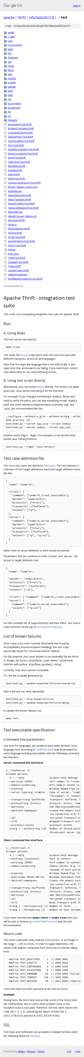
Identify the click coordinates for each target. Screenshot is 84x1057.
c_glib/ (11, 36)
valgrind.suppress (18, 274)
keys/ (11, 70)
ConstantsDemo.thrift (20, 132)
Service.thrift (15, 233)
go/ (10, 61)
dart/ (10, 49)
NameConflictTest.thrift (21, 203)
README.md (15, 212)
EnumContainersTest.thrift (23, 153)
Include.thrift (15, 170)
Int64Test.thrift (16, 178)
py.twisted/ (14, 107)
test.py (12, 249)
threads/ (12, 120)
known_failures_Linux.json (22, 187)
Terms (40, 1051)
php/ (10, 95)
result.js (12, 224)
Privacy (31, 1051)
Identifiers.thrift (16, 166)
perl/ (10, 91)
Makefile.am (15, 191)
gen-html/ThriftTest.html (43, 921)
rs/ (9, 116)
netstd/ (12, 78)
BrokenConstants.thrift (21, 128)
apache (9, 17)
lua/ (10, 74)
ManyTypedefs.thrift (19, 199)
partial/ (12, 86)
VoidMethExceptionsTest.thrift (25, 278)
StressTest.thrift (17, 245)
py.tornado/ (14, 103)
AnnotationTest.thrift (20, 124)
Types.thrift (14, 266)
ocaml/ (12, 82)
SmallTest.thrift (16, 237)
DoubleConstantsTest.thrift (23, 149)
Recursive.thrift (16, 220)
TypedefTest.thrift (18, 262)
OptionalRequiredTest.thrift (23, 208)
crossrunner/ (15, 45)
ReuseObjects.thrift (19, 228)
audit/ (11, 32)
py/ (9, 99)
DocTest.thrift (16, 145)
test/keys (35, 1036)
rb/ (9, 111)
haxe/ (11, 66)
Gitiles (21, 1051)
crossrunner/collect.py (49, 627)
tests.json (13, 253)
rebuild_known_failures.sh (22, 216)
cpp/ (10, 41)
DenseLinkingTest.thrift (21, 141)
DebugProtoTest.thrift (20, 136)
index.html (14, 174)
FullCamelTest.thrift (19, 162)
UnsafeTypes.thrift (18, 270)
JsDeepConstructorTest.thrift (24, 182)
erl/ (10, 53)
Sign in (76, 5)
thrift (21, 17)
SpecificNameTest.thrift (21, 241)
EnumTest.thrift (17, 157)
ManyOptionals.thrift (19, 195)
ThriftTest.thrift (16, 258)
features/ (13, 57)
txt (69, 1051)
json (77, 1051)
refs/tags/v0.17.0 (41, 17)
